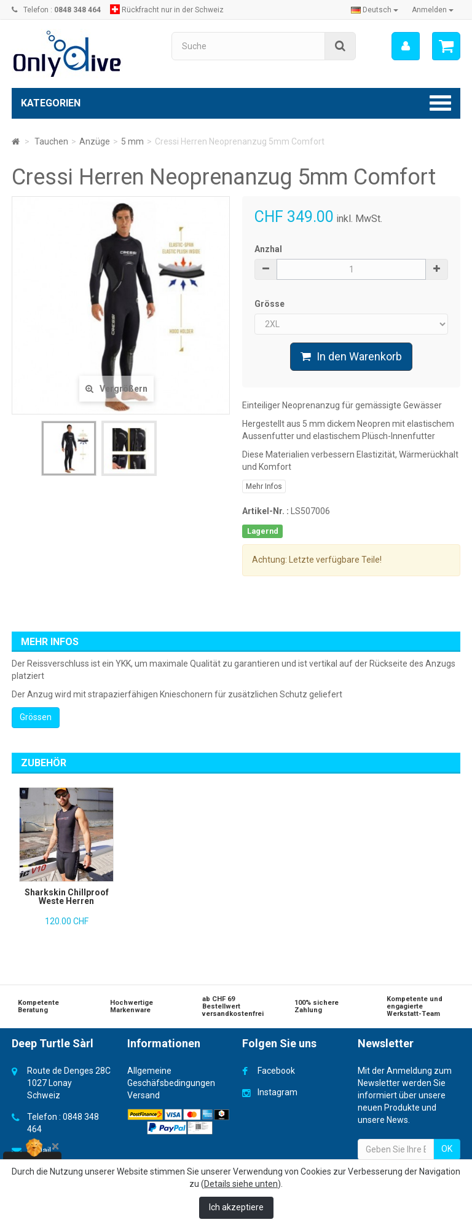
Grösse (270, 304)
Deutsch (374, 10)
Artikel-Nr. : (265, 511)
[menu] (405, 46)
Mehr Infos (264, 486)
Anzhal (268, 249)
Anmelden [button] (433, 10)
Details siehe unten (241, 1184)
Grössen (36, 717)
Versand (143, 1095)
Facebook (276, 1071)
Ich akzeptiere (236, 1207)
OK (446, 1149)
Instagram (277, 1092)
